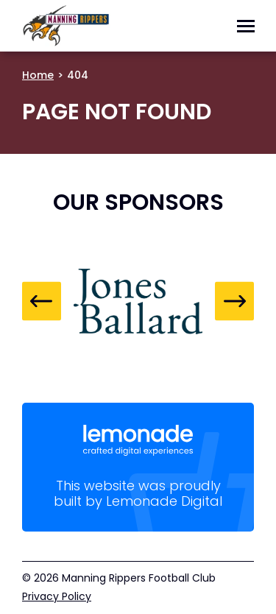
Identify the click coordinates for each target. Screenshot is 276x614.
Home (38, 75)
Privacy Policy (56, 596)
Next (234, 301)
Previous (41, 301)
